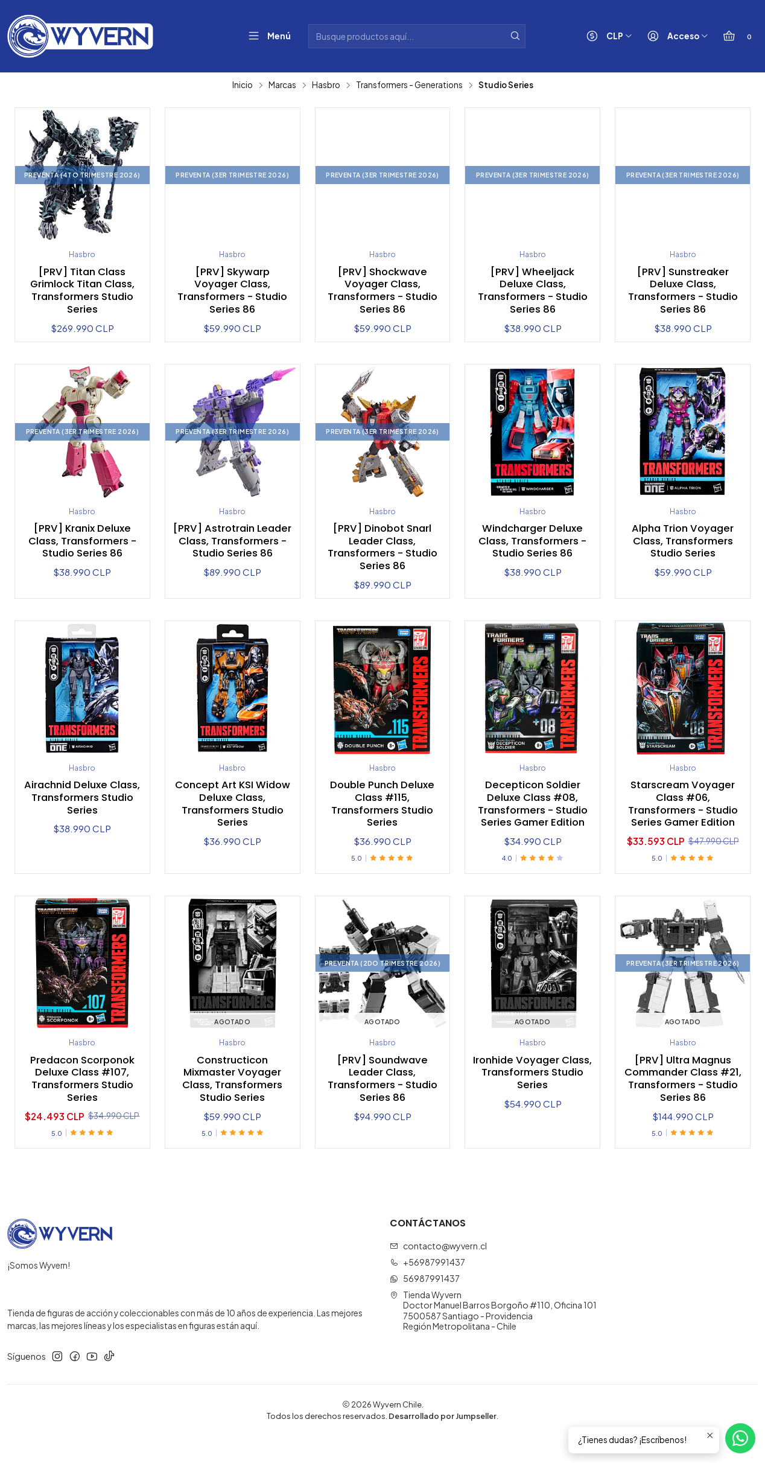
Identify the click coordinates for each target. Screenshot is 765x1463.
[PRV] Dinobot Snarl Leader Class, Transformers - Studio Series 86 (382, 552)
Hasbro (326, 85)
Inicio (242, 85)
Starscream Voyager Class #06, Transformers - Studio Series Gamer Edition (683, 819)
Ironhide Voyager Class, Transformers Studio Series (533, 1097)
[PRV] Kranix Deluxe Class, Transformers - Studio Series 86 (82, 545)
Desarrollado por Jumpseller (443, 1442)
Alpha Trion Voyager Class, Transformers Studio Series (683, 545)
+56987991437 (427, 1288)
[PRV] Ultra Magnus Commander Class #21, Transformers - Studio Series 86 (682, 1104)
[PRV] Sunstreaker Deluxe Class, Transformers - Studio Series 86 (682, 293)
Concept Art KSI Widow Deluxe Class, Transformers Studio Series (232, 812)
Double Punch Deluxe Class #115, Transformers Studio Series (382, 812)
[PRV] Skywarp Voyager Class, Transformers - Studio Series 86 (232, 293)
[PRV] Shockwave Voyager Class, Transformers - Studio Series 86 (382, 293)
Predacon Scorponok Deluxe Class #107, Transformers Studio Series (82, 1104)
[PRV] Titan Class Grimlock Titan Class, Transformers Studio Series (82, 293)
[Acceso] (675, 36)
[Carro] (736, 36)
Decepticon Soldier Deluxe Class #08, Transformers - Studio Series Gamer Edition (532, 819)
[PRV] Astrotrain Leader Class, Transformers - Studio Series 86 (232, 552)
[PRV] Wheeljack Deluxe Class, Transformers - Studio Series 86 (532, 293)
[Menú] (267, 36)
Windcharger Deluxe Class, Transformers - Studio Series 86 (532, 545)
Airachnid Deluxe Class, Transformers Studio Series (82, 805)
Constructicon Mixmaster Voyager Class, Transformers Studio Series (232, 1104)
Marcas (282, 85)
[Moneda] (606, 36)
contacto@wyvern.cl (438, 1271)
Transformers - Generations (409, 85)
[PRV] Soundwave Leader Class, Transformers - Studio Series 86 (382, 1104)
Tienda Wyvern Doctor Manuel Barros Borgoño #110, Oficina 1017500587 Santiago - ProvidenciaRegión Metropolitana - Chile (493, 1336)
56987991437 (425, 1304)
